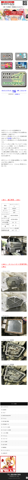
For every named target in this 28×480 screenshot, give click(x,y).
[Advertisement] (14, 35)
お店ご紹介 (5, 444)
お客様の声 (5, 453)
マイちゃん (5, 435)
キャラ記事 (5, 441)
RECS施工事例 (6, 421)
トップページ (5, 406)
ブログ (4, 412)
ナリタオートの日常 (7, 430)
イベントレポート (6, 450)
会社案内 (4, 409)
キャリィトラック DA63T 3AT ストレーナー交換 (14, 91)
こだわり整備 (5, 432)
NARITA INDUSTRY (7, 415)
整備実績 (4, 447)
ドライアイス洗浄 (6, 427)
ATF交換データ (17, 94)
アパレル (4, 418)
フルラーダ (5, 438)
